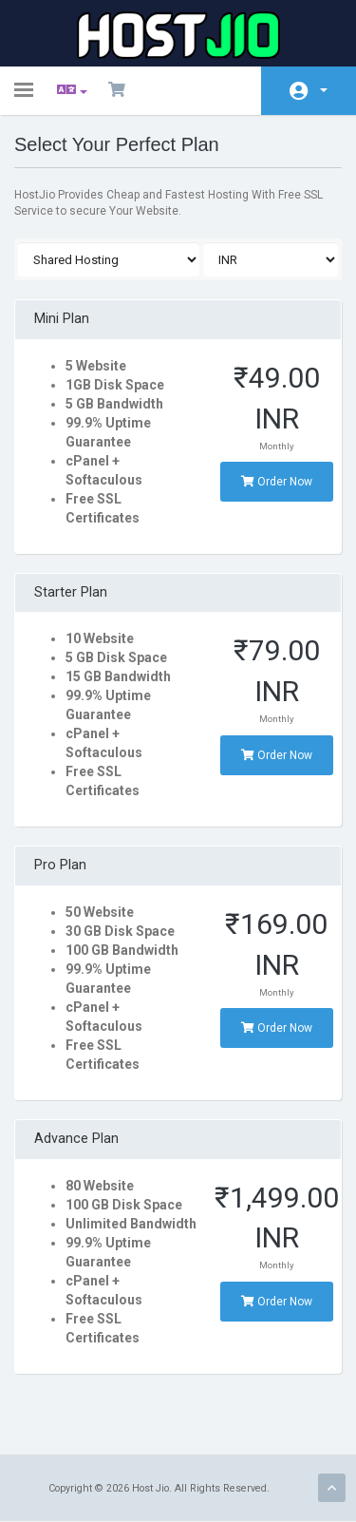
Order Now (276, 481)
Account (324, 90)
